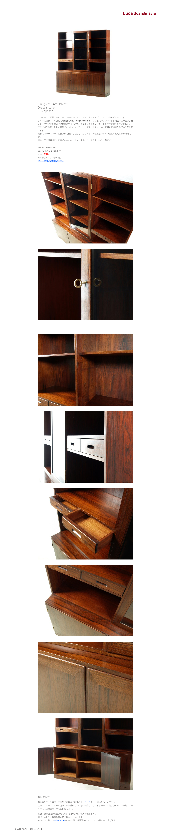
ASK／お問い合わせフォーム (51, 161)
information (59, 820)
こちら (87, 802)
